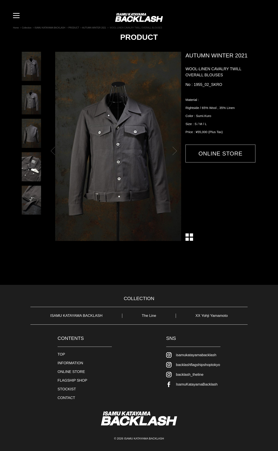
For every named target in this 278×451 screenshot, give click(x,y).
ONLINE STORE (221, 153)
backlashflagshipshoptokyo (198, 365)
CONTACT (66, 398)
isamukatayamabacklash (196, 355)
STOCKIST (67, 389)
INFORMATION (70, 363)
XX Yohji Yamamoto (211, 316)
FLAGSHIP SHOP (72, 380)
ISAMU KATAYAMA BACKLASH (76, 316)
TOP (61, 354)
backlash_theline (190, 374)
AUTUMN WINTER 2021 (216, 55)
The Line (149, 316)
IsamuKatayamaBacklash (197, 384)
